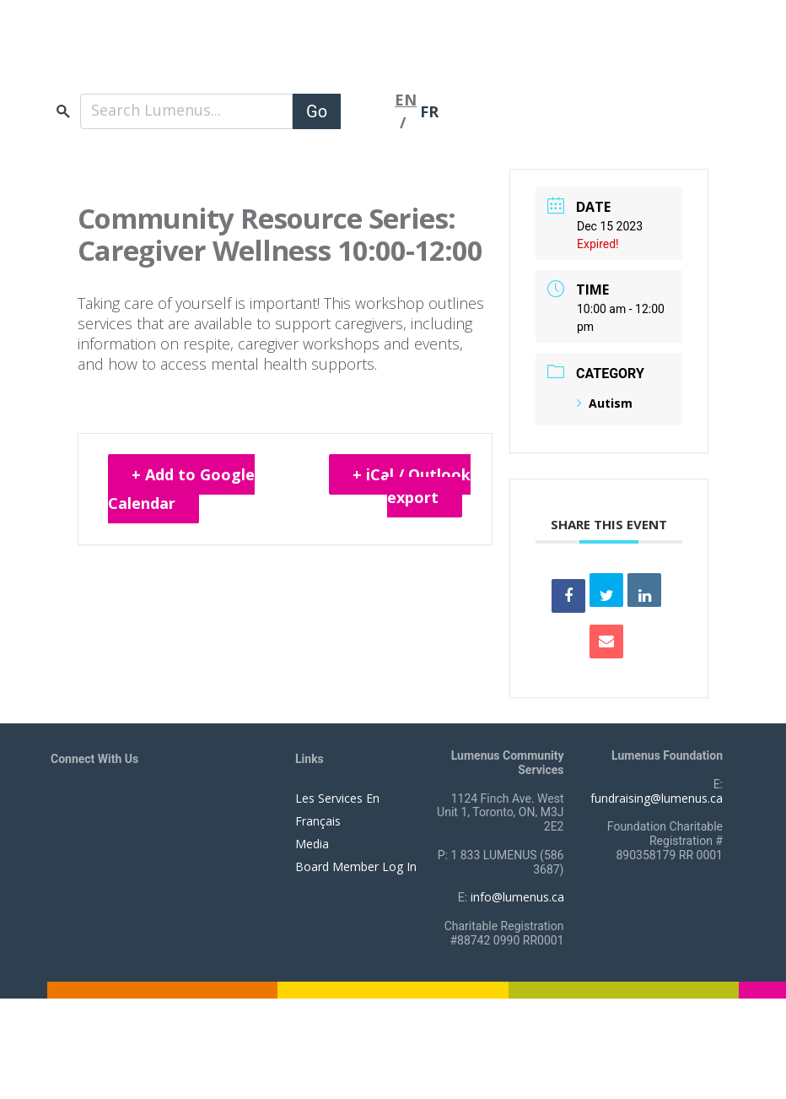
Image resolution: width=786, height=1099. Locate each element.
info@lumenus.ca (517, 897)
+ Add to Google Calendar (181, 488)
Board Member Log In (356, 866)
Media (312, 844)
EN (406, 99)
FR (429, 111)
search (63, 111)
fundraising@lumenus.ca (656, 798)
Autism (605, 403)
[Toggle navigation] (368, 111)
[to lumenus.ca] (229, 57)
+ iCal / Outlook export (412, 485)
